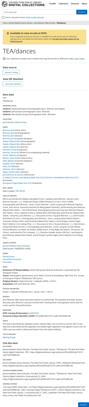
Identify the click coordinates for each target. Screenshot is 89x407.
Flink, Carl (7, 166)
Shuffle (53, 3)
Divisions (75, 3)
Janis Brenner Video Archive (15, 122)
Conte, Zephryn (9, 155)
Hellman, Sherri (9, 169)
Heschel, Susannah (11, 152)
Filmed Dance (9, 256)
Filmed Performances (12, 259)
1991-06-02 (20, 191)
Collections (63, 3)
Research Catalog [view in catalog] (11, 72)
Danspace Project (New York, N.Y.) (17, 183)
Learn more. (79, 58)
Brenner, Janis (9, 130)
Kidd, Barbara (9, 161)
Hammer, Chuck (9, 149)
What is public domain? (35, 17)
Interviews (7, 262)
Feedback (83, 405)
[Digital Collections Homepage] (23, 4)
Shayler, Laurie (9, 163)
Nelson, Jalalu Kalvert (12, 158)
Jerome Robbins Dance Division (16, 246)
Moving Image (9, 337)
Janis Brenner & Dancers (13, 174)
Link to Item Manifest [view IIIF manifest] (13, 84)
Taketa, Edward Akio (11, 141)
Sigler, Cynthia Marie (12, 172)
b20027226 (34, 313)
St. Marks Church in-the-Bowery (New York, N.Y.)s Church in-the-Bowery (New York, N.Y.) (40, 177)
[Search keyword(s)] (39, 12)
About (84, 3)
